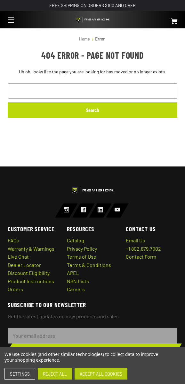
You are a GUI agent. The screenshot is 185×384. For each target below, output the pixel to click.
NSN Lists (78, 281)
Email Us (135, 240)
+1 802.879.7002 (143, 249)
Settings (20, 374)
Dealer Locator (24, 265)
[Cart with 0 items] (160, 18)
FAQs (13, 240)
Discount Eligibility (29, 273)
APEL (73, 273)
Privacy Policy (82, 249)
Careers (76, 289)
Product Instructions (31, 281)
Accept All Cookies (101, 374)
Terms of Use (81, 257)
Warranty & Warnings (31, 249)
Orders (15, 289)
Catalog (75, 240)
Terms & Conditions (89, 265)
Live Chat (18, 257)
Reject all (55, 374)
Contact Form (141, 257)
